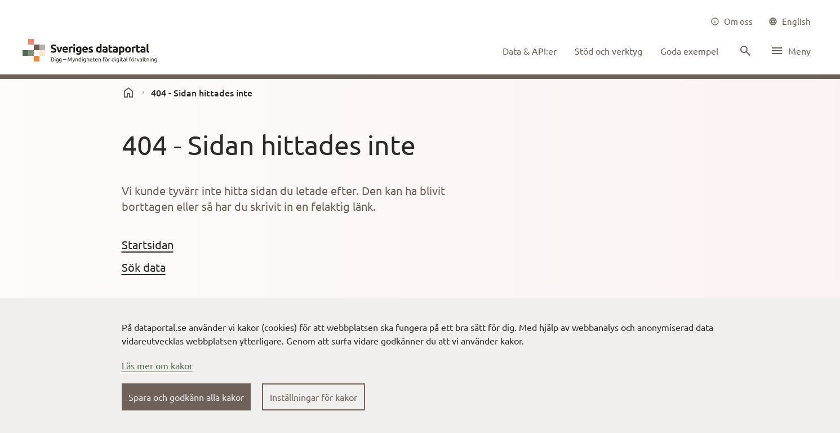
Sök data (144, 267)
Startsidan (148, 244)
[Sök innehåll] (744, 50)
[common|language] (789, 21)
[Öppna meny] (790, 50)
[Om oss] (731, 21)
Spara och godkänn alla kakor (186, 397)
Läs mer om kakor (157, 365)
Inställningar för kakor (313, 397)
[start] (128, 92)
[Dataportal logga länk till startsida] (92, 50)
